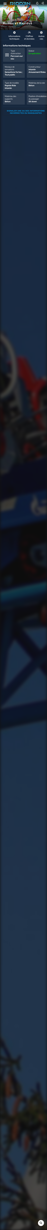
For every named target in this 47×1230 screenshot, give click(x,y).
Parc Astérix (9, 26)
